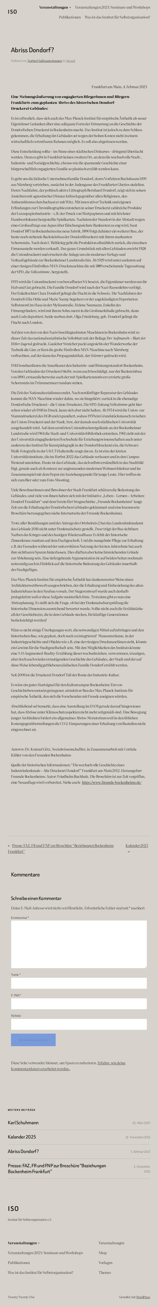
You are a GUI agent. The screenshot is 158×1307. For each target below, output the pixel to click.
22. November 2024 (138, 1137)
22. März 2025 (141, 1122)
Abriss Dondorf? (23, 1151)
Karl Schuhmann (23, 1123)
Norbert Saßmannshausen (44, 60)
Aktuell (70, 60)
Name (16, 974)
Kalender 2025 (137, 845)
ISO (12, 12)
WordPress (143, 1297)
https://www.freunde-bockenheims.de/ (112, 782)
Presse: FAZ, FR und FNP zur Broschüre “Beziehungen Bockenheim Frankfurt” (57, 1168)
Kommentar (20, 917)
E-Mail (16, 995)
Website (16, 1015)
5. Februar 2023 (140, 1151)
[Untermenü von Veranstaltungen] (70, 7)
